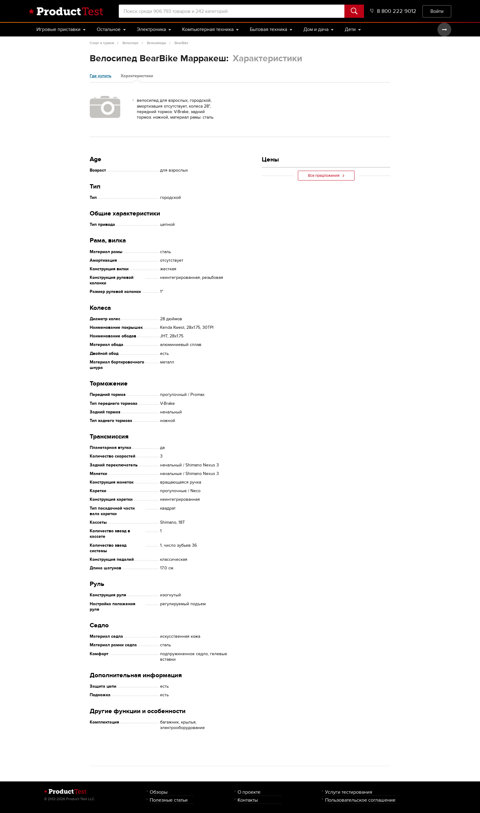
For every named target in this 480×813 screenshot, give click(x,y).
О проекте (249, 792)
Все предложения (326, 175)
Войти (437, 11)
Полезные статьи (169, 800)
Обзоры (158, 792)
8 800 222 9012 (393, 11)
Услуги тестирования (348, 792)
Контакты (248, 800)
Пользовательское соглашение (360, 800)
